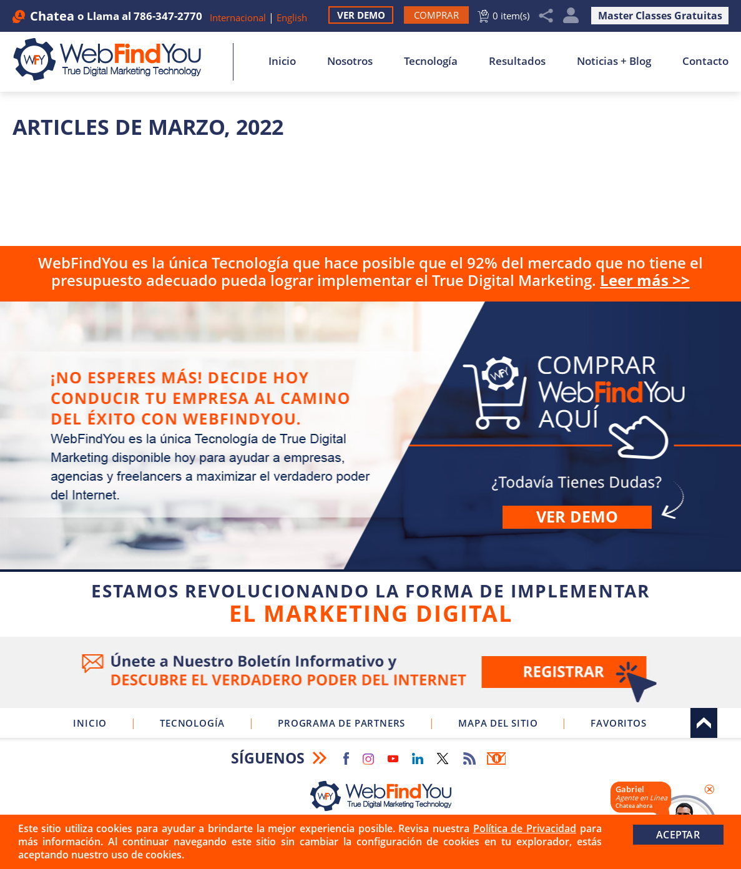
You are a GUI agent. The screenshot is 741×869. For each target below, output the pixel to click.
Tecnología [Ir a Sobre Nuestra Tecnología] (431, 61)
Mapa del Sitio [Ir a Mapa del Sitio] (497, 723)
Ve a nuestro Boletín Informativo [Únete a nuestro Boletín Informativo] (370, 672)
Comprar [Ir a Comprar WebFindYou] (370, 467)
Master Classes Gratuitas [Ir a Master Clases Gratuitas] (660, 15)
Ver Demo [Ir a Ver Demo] (361, 15)
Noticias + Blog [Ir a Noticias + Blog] (614, 61)
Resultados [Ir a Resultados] (517, 61)
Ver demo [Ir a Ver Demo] (577, 516)
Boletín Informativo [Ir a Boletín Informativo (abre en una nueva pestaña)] (496, 758)
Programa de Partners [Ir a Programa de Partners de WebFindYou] (341, 723)
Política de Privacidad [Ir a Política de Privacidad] (524, 828)
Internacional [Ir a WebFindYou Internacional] (238, 17)
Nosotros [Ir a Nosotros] (350, 61)
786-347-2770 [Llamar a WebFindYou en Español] (168, 16)
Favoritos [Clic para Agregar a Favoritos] (618, 723)
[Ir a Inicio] (113, 59)
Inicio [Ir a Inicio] (282, 61)
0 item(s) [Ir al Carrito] (511, 15)
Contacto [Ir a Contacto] (705, 61)
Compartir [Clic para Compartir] (546, 16)
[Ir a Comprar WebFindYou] (436, 15)
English (292, 17)
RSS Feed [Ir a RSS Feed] (469, 758)
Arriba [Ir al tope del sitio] (703, 723)
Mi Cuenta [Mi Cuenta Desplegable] (571, 16)
